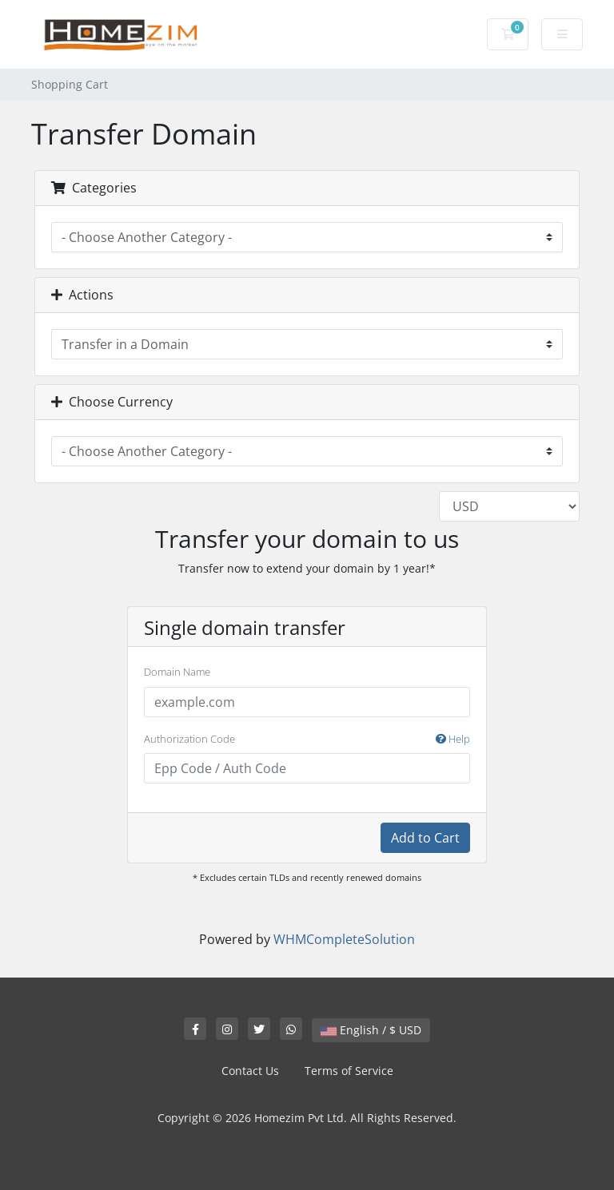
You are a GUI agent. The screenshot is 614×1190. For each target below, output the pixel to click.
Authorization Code (307, 740)
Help (453, 739)
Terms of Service (349, 1070)
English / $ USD (371, 1029)
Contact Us (250, 1070)
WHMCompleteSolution (344, 939)
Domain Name (177, 671)
